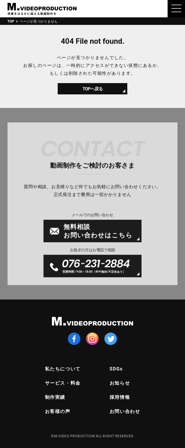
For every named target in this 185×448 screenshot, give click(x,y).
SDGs (116, 369)
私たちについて (63, 369)
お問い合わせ (125, 411)
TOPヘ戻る (92, 91)
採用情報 (120, 397)
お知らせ (120, 383)
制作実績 (55, 397)
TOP (11, 21)
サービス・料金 (63, 383)
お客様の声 (57, 411)
